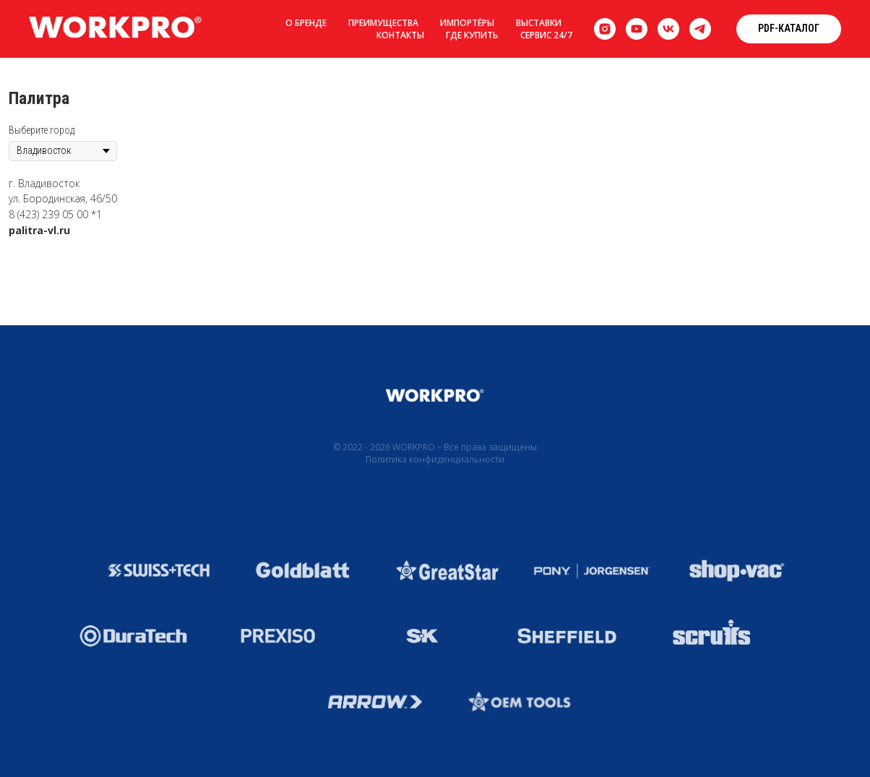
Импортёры (467, 23)
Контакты (400, 35)
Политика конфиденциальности (435, 459)
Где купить (472, 35)
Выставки (538, 23)
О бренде (306, 23)
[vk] (668, 29)
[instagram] (605, 29)
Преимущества (383, 23)
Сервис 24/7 (546, 35)
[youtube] (636, 29)
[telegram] (700, 29)
